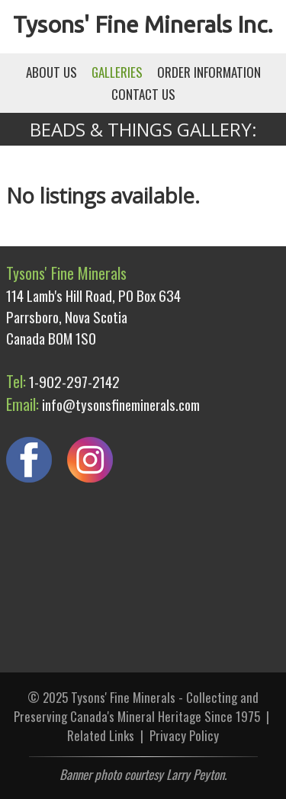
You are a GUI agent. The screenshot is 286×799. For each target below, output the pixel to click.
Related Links (100, 735)
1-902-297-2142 (74, 381)
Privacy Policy (184, 735)
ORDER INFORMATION (209, 72)
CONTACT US (143, 94)
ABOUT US (51, 72)
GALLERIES (117, 72)
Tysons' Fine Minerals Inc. (143, 24)
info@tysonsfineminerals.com (121, 404)
